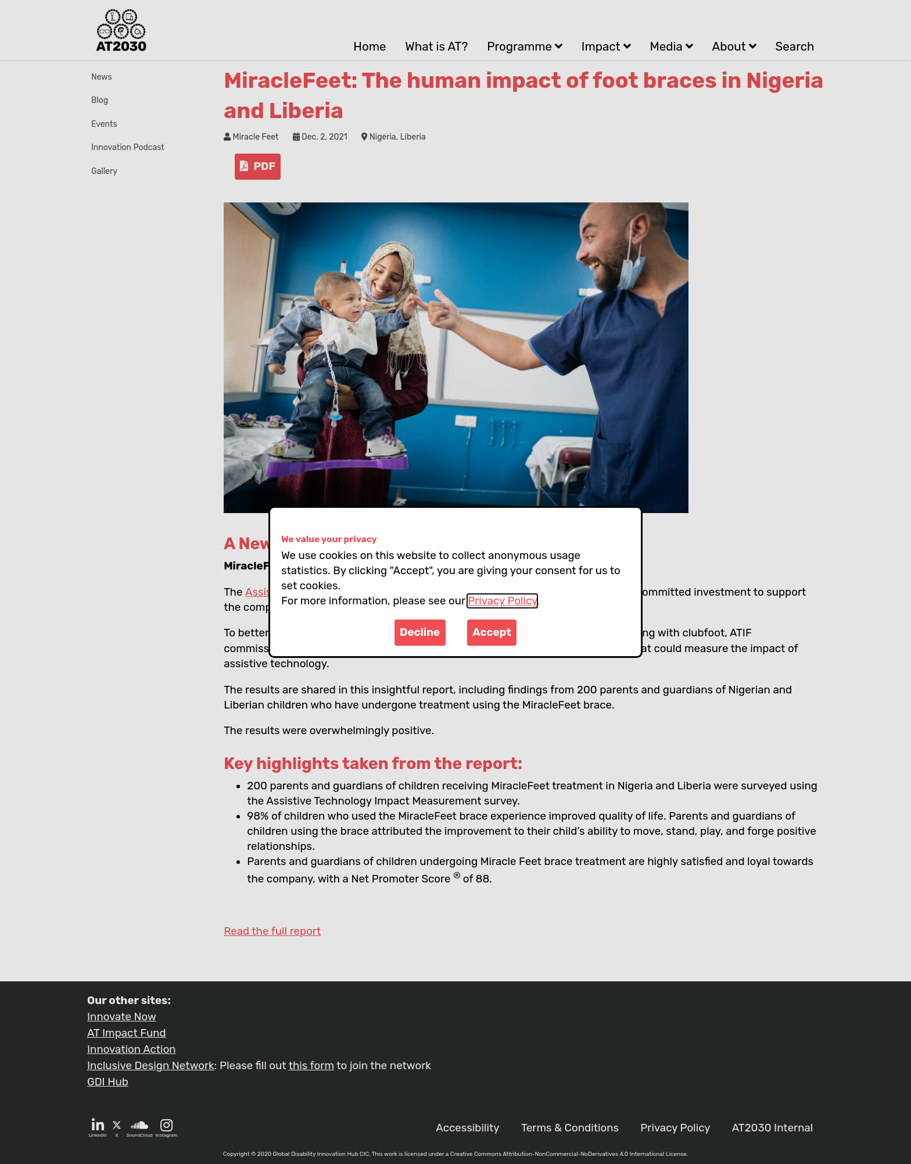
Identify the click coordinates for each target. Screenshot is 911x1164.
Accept (491, 632)
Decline (420, 632)
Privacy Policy (502, 601)
